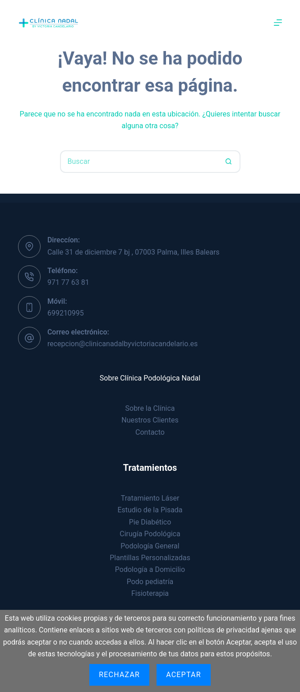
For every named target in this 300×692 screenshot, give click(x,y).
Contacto (150, 432)
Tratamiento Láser (150, 498)
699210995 (65, 313)
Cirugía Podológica (150, 533)
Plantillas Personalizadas (150, 557)
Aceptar (183, 674)
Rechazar (119, 674)
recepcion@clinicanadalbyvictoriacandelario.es (122, 343)
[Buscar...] (139, 161)
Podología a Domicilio (150, 569)
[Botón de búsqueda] (229, 161)
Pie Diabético (150, 522)
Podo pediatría (150, 581)
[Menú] (278, 23)
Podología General (149, 546)
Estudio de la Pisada (149, 510)
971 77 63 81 (68, 282)
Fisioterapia (150, 593)
